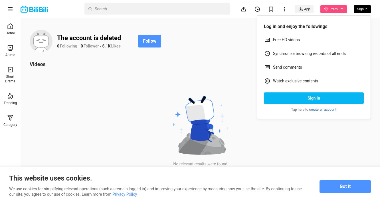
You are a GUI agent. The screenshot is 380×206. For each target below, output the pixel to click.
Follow (149, 41)
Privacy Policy (124, 194)
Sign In (314, 98)
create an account (323, 110)
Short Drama (10, 74)
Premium (333, 9)
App (304, 9)
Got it (345, 186)
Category (10, 120)
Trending (10, 99)
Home (10, 29)
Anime (10, 51)
